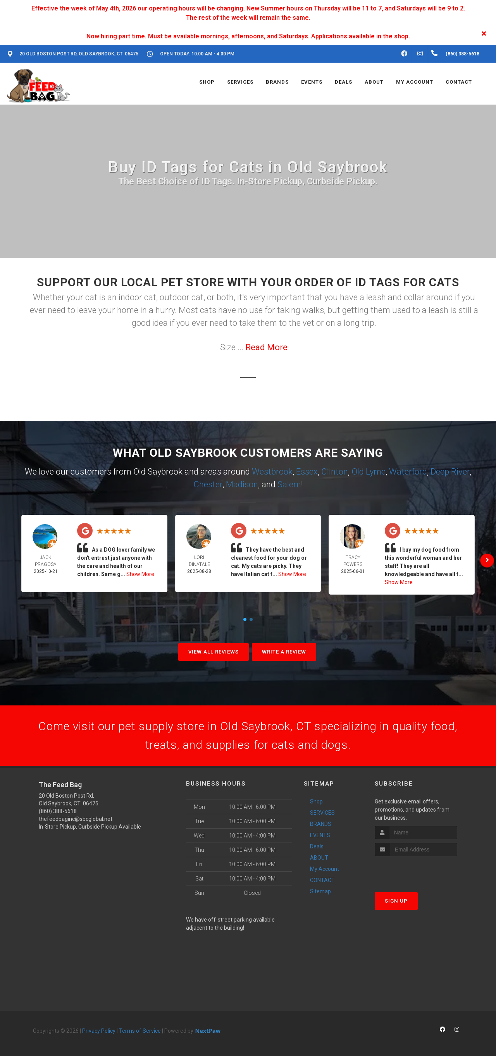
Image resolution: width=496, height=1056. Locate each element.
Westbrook (272, 471)
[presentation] (416, 870)
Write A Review (284, 652)
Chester (207, 484)
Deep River (450, 471)
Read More (266, 347)
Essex (307, 471)
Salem (289, 484)
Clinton (334, 471)
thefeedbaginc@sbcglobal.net (75, 819)
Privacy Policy (98, 1031)
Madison (242, 484)
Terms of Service (140, 1031)
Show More (140, 574)
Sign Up (396, 901)
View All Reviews (213, 652)
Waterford (408, 471)
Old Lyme (368, 471)
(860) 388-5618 (58, 811)
